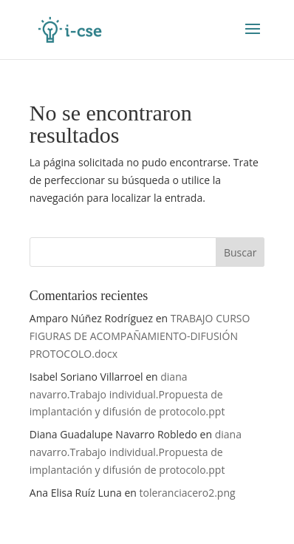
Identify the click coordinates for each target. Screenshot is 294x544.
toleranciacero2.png (188, 493)
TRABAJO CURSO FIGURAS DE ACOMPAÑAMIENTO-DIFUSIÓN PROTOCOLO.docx (140, 336)
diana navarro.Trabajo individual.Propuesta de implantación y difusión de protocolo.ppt (127, 394)
